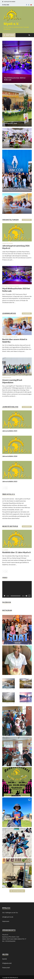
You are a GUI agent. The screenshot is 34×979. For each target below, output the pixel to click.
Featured (5, 286)
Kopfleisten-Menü (9, 1)
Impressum (5, 921)
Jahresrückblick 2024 (9, 456)
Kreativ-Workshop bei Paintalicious (16, 145)
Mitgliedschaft (7, 963)
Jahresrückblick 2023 (9, 481)
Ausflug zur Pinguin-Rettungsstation (16, 188)
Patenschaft (6, 967)
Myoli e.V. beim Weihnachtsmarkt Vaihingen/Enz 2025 (15, 122)
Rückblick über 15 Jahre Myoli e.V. (16, 552)
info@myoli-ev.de (7, 917)
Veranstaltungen (7, 243)
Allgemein (5, 550)
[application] (17, 589)
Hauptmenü (10, 35)
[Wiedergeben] (5, 596)
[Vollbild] (29, 596)
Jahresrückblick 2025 (9, 431)
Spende (4, 959)
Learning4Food (13, 337)
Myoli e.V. (11, 24)
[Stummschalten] (26, 596)
